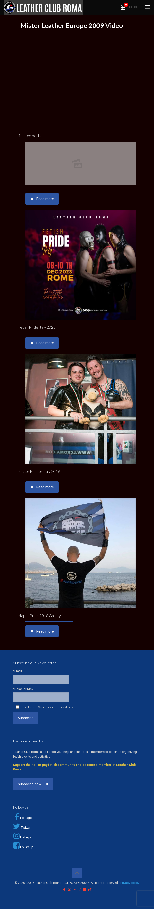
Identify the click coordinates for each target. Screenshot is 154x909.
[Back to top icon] (77, 873)
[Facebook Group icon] (85, 889)
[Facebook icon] (64, 889)
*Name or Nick (23, 689)
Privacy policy (129, 882)
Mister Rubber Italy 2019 (39, 471)
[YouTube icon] (74, 889)
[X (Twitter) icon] (69, 889)
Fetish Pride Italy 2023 (37, 327)
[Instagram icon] (79, 889)
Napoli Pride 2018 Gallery (39, 615)
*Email (17, 671)
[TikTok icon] (90, 889)
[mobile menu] (147, 7)
